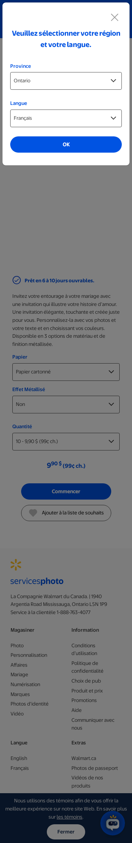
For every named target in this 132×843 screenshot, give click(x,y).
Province (20, 66)
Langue (18, 103)
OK (66, 144)
